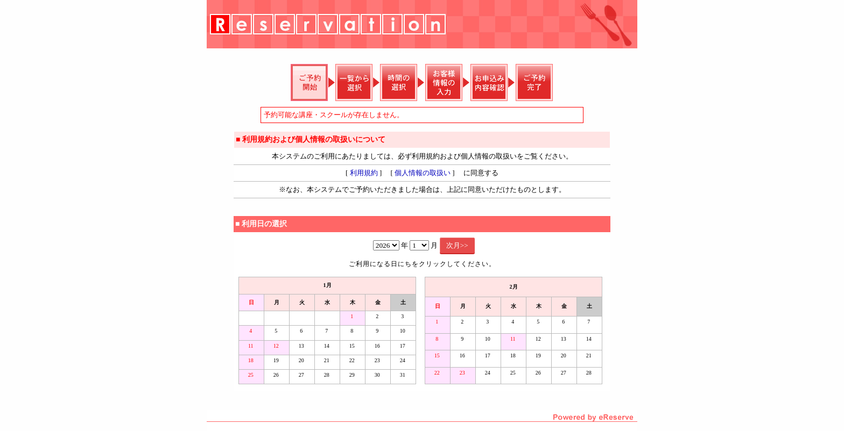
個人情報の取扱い (423, 173)
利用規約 (364, 173)
